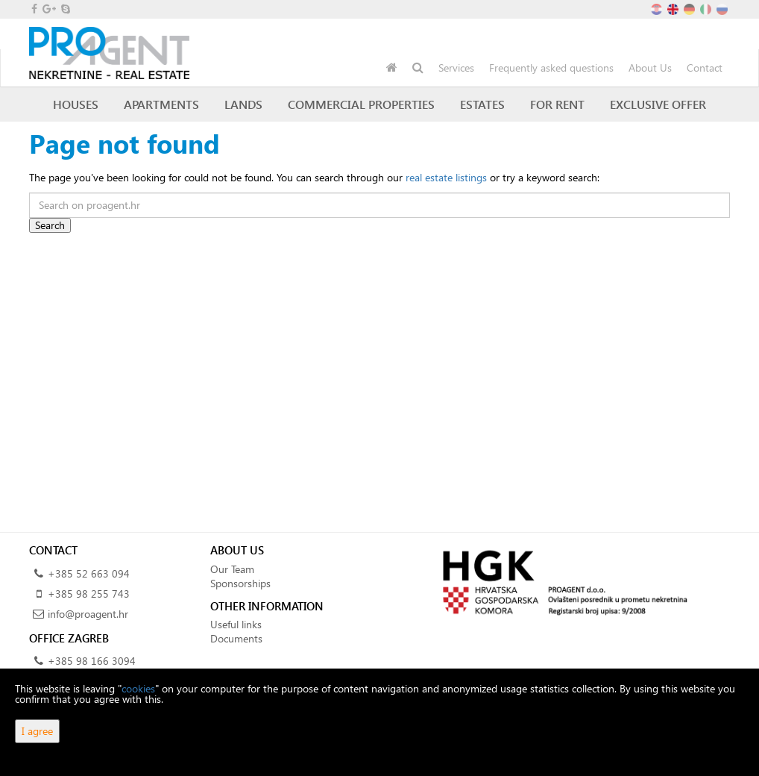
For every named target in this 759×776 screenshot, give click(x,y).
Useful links (236, 624)
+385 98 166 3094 (92, 661)
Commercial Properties (361, 104)
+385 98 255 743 (89, 593)
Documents (236, 638)
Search (50, 225)
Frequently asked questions (551, 67)
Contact (704, 67)
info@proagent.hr (88, 614)
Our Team (232, 569)
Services (456, 67)
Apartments (161, 104)
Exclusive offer (658, 104)
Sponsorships (240, 583)
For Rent (557, 104)
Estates (482, 104)
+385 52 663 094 (89, 573)
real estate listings (446, 177)
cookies (138, 688)
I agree (37, 731)
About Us (650, 67)
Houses (75, 104)
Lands (243, 104)
